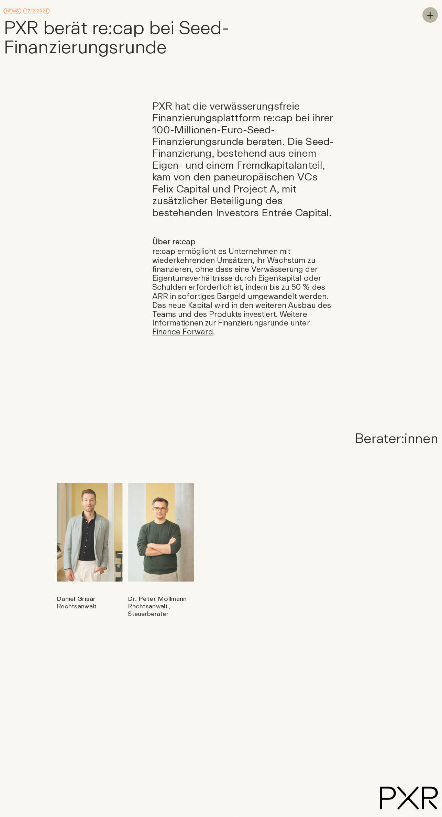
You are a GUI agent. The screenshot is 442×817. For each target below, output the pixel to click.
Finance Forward (182, 331)
